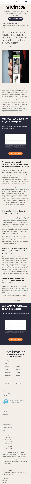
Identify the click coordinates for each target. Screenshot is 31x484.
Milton (6, 363)
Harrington (18, 366)
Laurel (6, 369)
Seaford (18, 375)
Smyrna (18, 378)
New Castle (7, 372)
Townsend (18, 360)
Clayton (7, 366)
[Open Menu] (3, 2)
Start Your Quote (15, 153)
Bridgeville (18, 383)
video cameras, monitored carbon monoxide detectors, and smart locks (15, 189)
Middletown (7, 381)
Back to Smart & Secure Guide (11, 300)
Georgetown (8, 375)
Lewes (17, 363)
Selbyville (7, 383)
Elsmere (18, 372)
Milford (6, 378)
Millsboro (18, 369)
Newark (18, 381)
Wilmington (7, 360)
